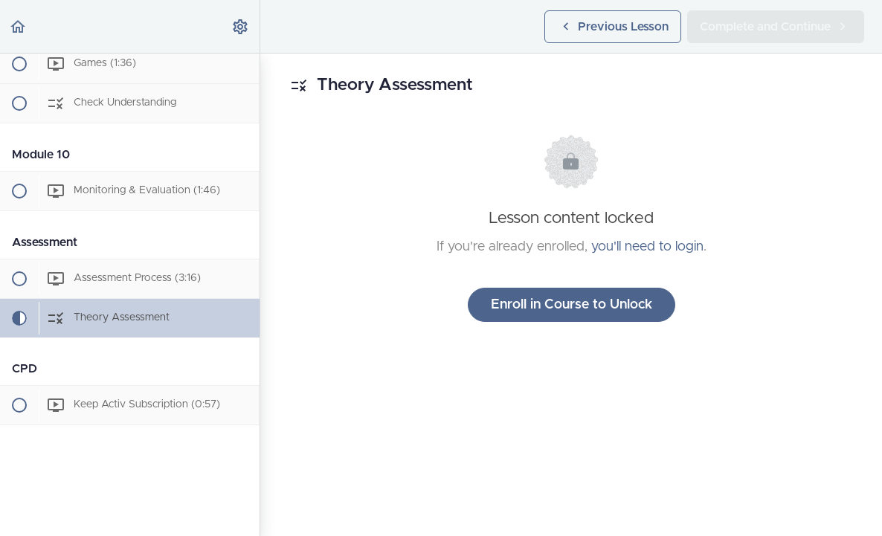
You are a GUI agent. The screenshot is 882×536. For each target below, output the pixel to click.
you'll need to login (647, 247)
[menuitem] (241, 26)
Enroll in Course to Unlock (571, 304)
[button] (18, 26)
